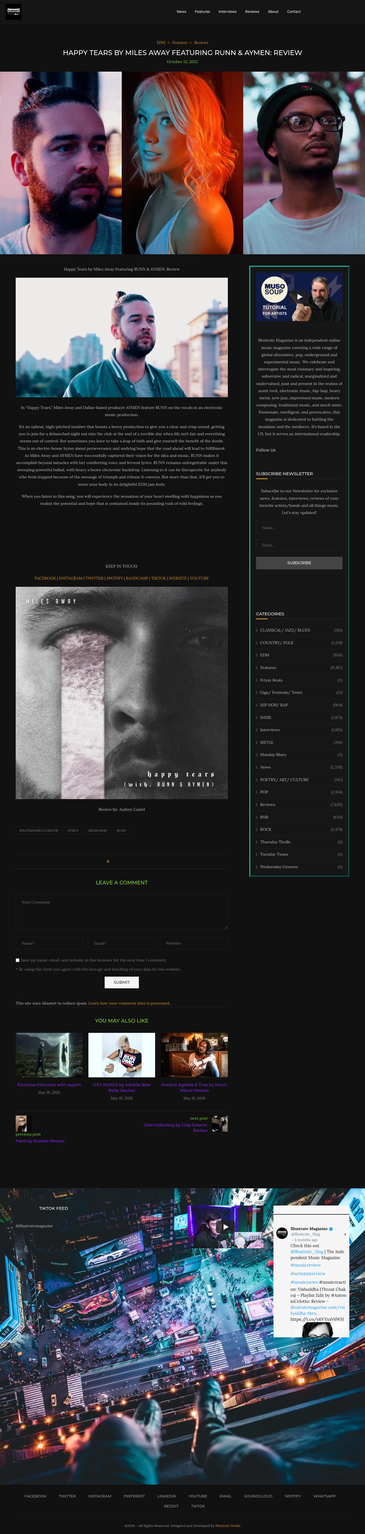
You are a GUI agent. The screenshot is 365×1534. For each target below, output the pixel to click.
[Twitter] (65, 1496)
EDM (301, 655)
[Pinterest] (132, 1496)
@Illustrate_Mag (305, 1234)
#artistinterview (308, 1273)
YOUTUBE (199, 578)
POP (301, 792)
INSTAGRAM (71, 578)
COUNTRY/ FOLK (301, 643)
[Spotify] (291, 1496)
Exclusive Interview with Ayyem (49, 1084)
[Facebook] (33, 1496)
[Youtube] (195, 1496)
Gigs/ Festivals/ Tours (301, 693)
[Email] (224, 1496)
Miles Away (97, 830)
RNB (301, 817)
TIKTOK (159, 578)
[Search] (356, 11)
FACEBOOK (46, 578)
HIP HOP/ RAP (301, 705)
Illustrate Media (228, 1525)
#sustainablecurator (38, 830)
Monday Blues (301, 755)
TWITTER (95, 578)
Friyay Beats (301, 680)
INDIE (301, 718)
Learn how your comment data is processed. (129, 1003)
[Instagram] (97, 1496)
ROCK (301, 829)
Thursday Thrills (301, 842)
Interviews (227, 11)
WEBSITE (178, 578)
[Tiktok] (196, 1506)
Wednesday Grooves (301, 867)
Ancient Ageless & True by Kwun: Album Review (194, 1087)
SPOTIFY (115, 578)
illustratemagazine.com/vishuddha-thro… (318, 1310)
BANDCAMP (137, 578)
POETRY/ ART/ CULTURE (301, 780)
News (181, 11)
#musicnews (304, 1282)
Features (202, 11)
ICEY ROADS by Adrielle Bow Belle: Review (122, 1087)
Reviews (252, 11)
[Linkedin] (164, 1496)
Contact (294, 11)
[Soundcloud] (256, 1496)
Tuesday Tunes (301, 854)
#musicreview (306, 1265)
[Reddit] (169, 1506)
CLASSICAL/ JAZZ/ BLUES (301, 630)
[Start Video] (299, 297)
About (273, 11)
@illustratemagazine (34, 1225)
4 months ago (306, 1239)
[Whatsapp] (323, 1496)
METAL (301, 742)
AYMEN (73, 830)
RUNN (121, 830)
